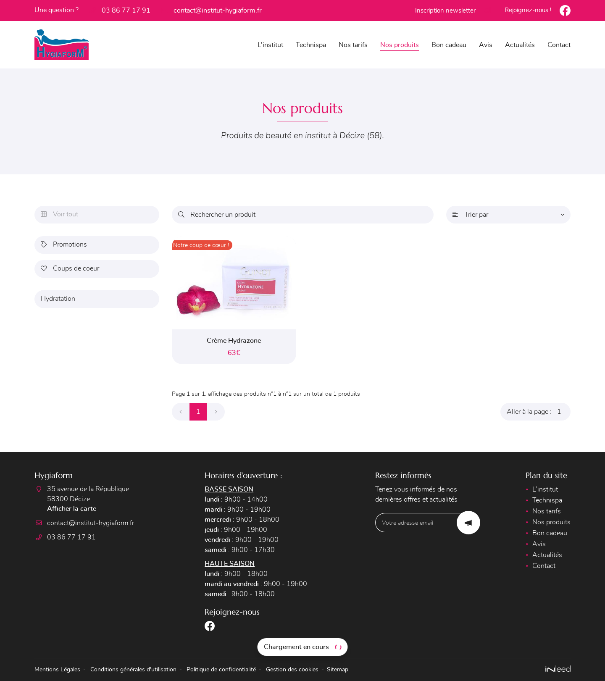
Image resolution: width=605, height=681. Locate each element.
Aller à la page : (539, 411)
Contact (559, 45)
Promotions (64, 245)
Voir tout (59, 214)
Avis (485, 45)
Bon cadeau (448, 45)
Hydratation (58, 299)
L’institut (270, 45)
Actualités (520, 45)
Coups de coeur (70, 268)
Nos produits (399, 45)
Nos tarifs (353, 45)
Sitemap (337, 669)
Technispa (311, 45)
